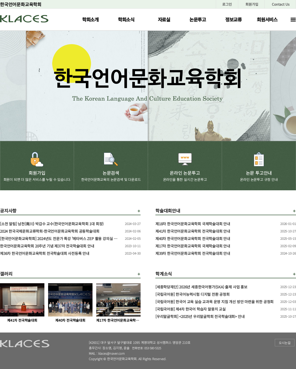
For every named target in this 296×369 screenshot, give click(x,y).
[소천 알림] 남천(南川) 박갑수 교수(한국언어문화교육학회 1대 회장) (60, 224)
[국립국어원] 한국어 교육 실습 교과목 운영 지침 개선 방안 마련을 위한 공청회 (215, 301)
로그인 (227, 4)
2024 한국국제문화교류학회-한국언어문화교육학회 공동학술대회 (60, 231)
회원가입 (251, 4)
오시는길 (285, 342)
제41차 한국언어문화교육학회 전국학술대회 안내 (215, 231)
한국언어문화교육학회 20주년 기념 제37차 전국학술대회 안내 (60, 246)
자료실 (164, 19)
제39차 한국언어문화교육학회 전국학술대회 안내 (215, 253)
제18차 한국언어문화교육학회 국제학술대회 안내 (215, 224)
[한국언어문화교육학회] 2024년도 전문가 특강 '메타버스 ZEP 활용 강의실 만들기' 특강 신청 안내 (60, 238)
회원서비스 (267, 19)
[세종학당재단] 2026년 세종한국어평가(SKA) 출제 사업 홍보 (215, 287)
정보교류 (233, 19)
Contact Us (281, 4)
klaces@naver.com (111, 353)
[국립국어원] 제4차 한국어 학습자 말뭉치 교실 (215, 309)
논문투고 (197, 19)
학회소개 (90, 19)
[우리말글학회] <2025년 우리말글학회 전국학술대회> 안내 (215, 316)
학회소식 (126, 19)
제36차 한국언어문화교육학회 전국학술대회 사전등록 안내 (60, 253)
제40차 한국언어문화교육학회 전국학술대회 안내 (215, 238)
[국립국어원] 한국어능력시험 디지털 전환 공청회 (215, 294)
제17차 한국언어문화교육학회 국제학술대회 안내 (215, 246)
